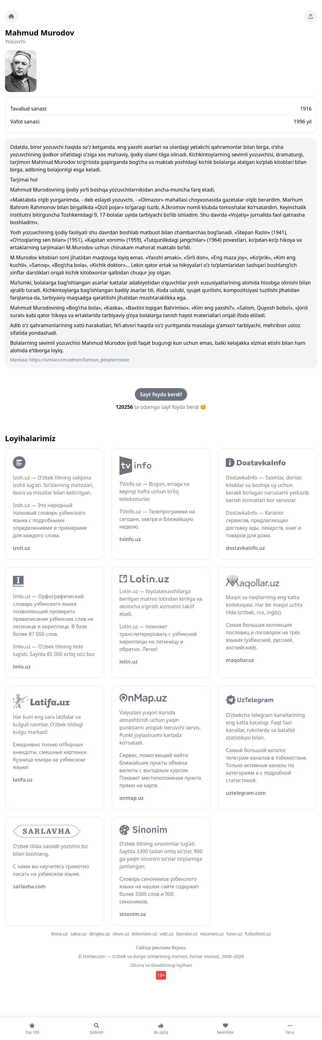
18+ (161, 975)
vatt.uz (167, 934)
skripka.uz (99, 934)
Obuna (137, 965)
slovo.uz (121, 934)
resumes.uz (212, 934)
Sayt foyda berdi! (161, 394)
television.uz (144, 934)
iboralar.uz (186, 934)
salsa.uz (78, 934)
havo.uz (234, 934)
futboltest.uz (258, 934)
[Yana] (290, 1028)
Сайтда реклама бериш (161, 948)
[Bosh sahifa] (11, 16)
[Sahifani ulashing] (310, 16)
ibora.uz (59, 934)
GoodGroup (163, 965)
